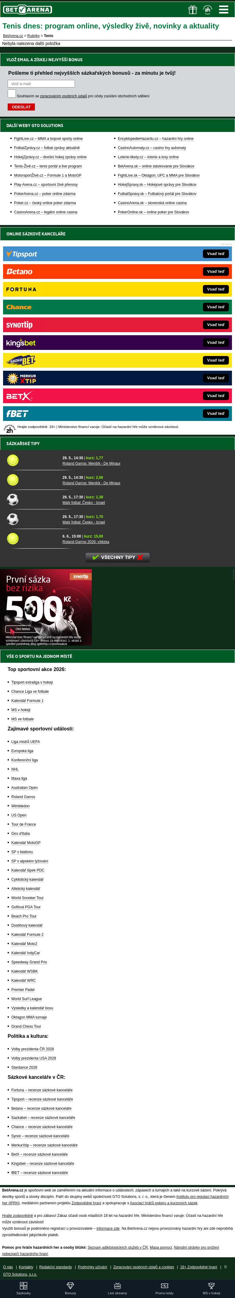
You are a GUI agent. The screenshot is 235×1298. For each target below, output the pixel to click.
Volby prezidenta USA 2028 (33, 1058)
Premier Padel (23, 990)
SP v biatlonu (22, 852)
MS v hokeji (20, 710)
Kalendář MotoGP (25, 843)
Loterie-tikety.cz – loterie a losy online (148, 157)
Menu (223, 9)
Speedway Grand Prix (29, 962)
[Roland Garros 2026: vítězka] (32, 538)
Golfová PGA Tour (26, 907)
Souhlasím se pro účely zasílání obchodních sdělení (83, 96)
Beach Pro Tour (24, 916)
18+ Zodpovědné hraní (198, 1267)
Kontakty (26, 1267)
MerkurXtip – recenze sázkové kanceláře (44, 1145)
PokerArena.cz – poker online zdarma (45, 194)
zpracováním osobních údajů (63, 96)
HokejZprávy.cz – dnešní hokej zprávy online (50, 157)
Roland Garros (23, 797)
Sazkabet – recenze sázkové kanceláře (43, 1118)
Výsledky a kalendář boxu (32, 1008)
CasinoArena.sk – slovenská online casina (152, 203)
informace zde (107, 1228)
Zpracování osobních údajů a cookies (143, 1267)
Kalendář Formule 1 (27, 701)
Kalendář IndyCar (25, 953)
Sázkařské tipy (23, 443)
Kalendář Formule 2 (27, 934)
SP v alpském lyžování (29, 861)
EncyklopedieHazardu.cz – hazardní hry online (155, 139)
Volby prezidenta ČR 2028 (32, 1049)
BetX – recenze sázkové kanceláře (39, 1154)
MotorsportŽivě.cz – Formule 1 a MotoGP (47, 175)
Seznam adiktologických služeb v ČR (118, 1247)
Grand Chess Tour (26, 1026)
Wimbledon (20, 806)
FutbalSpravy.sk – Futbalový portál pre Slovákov (157, 194)
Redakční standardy (55, 1267)
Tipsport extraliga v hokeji (32, 682)
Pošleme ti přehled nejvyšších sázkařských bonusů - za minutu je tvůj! (92, 73)
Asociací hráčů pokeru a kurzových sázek (164, 1203)
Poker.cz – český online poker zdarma (45, 203)
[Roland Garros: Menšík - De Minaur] (32, 460)
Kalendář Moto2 (24, 944)
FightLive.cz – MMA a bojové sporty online (48, 139)
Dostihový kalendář (27, 925)
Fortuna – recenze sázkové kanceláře (42, 1090)
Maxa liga (19, 778)
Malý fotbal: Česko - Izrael (83, 503)
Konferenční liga (24, 760)
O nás (8, 1267)
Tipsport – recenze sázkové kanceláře (42, 1099)
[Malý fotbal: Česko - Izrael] (32, 499)
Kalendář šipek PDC (27, 870)
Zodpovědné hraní (86, 1203)
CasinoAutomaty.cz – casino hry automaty (152, 148)
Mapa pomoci (161, 1247)
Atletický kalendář (25, 889)
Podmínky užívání (92, 1267)
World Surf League (26, 999)
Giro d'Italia (20, 833)
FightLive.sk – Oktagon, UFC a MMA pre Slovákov (159, 175)
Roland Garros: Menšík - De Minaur (91, 463)
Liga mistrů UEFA (25, 742)
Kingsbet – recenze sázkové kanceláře (42, 1163)
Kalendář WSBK (24, 971)
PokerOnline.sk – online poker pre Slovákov (153, 212)
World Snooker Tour (27, 898)
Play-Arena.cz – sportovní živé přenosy (46, 184)
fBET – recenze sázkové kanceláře (39, 1173)
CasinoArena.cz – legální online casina (45, 212)
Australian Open (24, 788)
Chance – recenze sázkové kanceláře (42, 1127)
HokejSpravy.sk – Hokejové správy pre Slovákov (157, 184)
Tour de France (23, 824)
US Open (18, 815)
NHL (15, 769)
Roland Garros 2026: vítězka (85, 542)
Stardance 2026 (24, 1067)
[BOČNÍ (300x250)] (46, 644)
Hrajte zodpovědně (17, 1216)
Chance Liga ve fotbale (30, 691)
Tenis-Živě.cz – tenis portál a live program (48, 166)
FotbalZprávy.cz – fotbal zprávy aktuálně (47, 148)
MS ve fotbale (22, 719)
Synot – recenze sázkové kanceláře (40, 1136)
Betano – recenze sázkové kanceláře (41, 1108)
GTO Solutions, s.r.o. (20, 1274)
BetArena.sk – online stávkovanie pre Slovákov (156, 166)
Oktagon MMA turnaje (29, 1017)
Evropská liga (22, 751)
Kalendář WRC (23, 980)
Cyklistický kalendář (27, 879)
